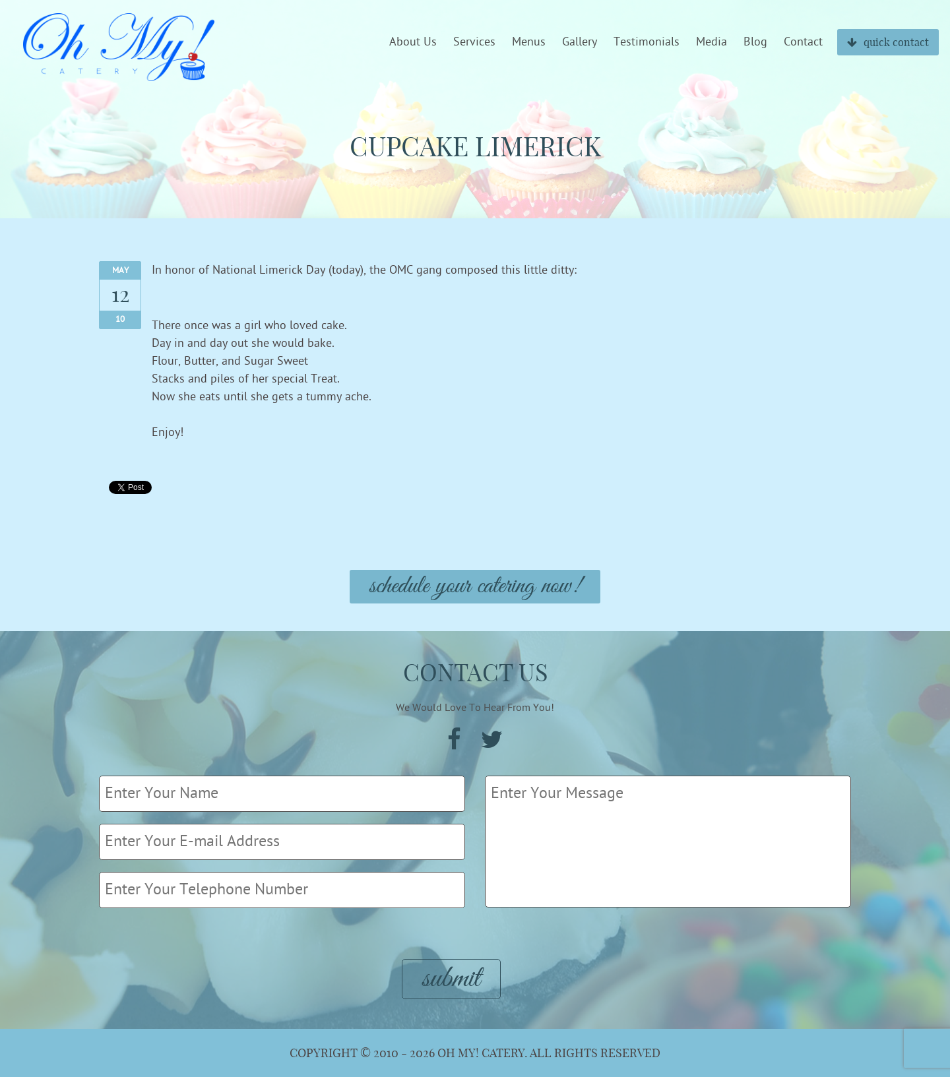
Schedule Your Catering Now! (475, 586)
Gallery (579, 42)
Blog (755, 42)
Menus (529, 42)
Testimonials (647, 42)
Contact (803, 42)
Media (711, 42)
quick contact (888, 42)
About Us (413, 42)
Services (474, 42)
